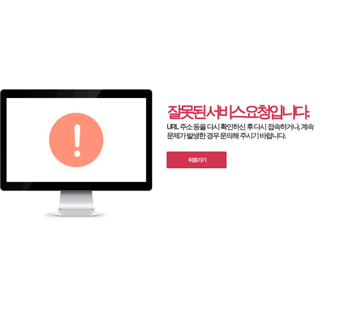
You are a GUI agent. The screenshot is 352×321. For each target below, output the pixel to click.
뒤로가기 (197, 160)
